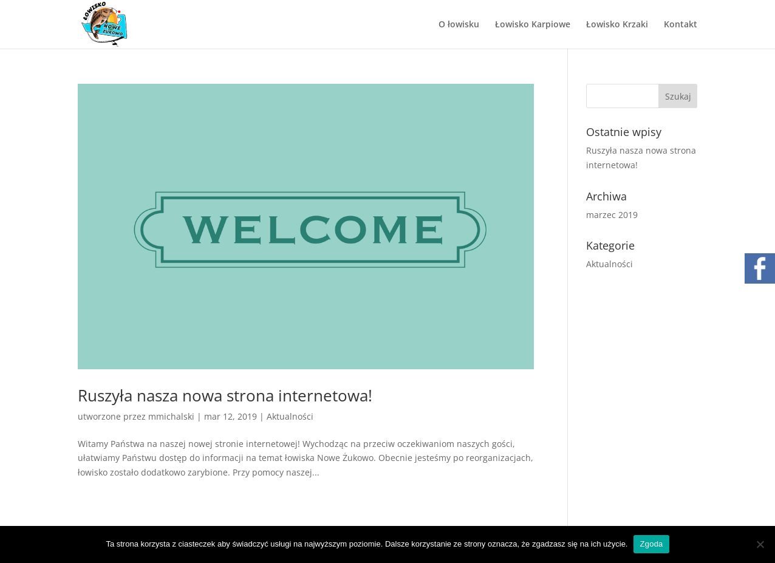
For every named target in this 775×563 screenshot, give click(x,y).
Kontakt (680, 25)
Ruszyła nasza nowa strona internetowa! (225, 395)
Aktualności (290, 416)
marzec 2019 (612, 214)
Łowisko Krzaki (617, 25)
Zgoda (651, 543)
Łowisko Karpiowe (532, 25)
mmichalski (171, 416)
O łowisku (459, 25)
